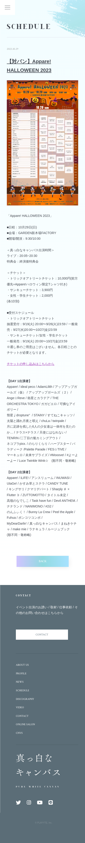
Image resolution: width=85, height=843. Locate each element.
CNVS (19, 733)
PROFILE (21, 673)
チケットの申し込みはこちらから (30, 364)
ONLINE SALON (25, 724)
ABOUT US (22, 665)
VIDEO (20, 707)
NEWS (20, 682)
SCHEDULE (22, 690)
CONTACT (42, 634)
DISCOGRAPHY (25, 699)
